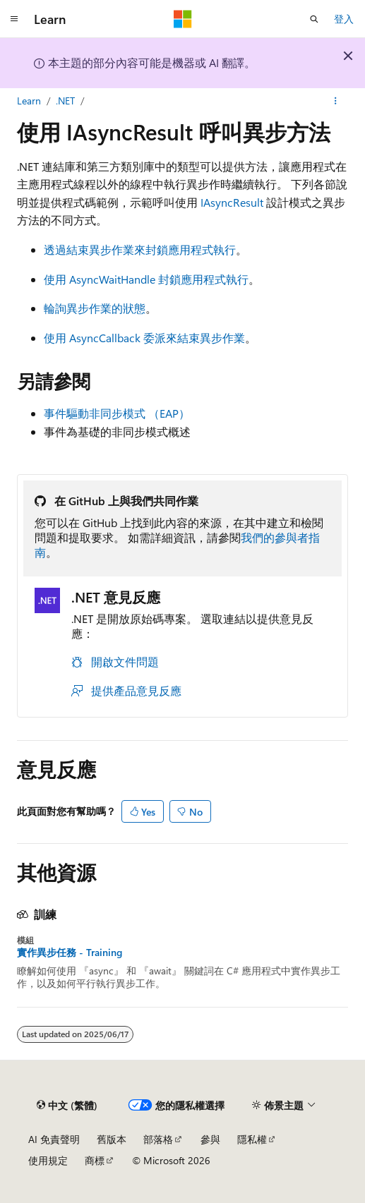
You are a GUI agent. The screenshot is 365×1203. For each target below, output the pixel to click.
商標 (94, 1160)
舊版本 (111, 1139)
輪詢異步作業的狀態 (94, 308)
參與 (210, 1139)
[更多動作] (335, 101)
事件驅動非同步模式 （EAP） (117, 413)
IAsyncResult (232, 202)
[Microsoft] (183, 19)
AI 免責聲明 (54, 1139)
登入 (344, 18)
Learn (29, 100)
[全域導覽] (14, 19)
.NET (65, 100)
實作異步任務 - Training (69, 952)
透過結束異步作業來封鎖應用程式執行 (140, 249)
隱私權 (252, 1139)
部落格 (158, 1139)
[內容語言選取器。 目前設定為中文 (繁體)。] (67, 1105)
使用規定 (48, 1160)
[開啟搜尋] (314, 19)
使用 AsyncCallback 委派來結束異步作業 (144, 337)
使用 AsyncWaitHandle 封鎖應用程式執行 (146, 279)
